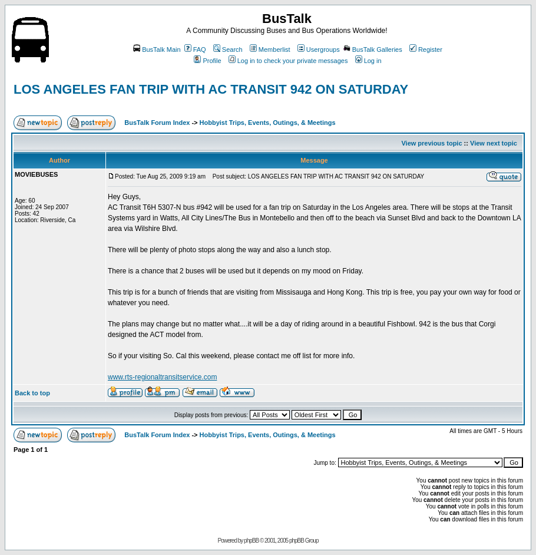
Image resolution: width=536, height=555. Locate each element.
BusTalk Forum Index (157, 122)
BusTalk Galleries (372, 49)
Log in (368, 60)
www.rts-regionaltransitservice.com (162, 377)
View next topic (493, 143)
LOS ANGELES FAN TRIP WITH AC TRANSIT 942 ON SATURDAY (211, 89)
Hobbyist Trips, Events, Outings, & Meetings (268, 122)
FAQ (195, 49)
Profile (207, 60)
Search (228, 49)
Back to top (32, 393)
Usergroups (318, 49)
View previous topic (431, 143)
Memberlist (270, 49)
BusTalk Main (156, 49)
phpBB (251, 540)
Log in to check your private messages (288, 60)
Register (425, 49)
